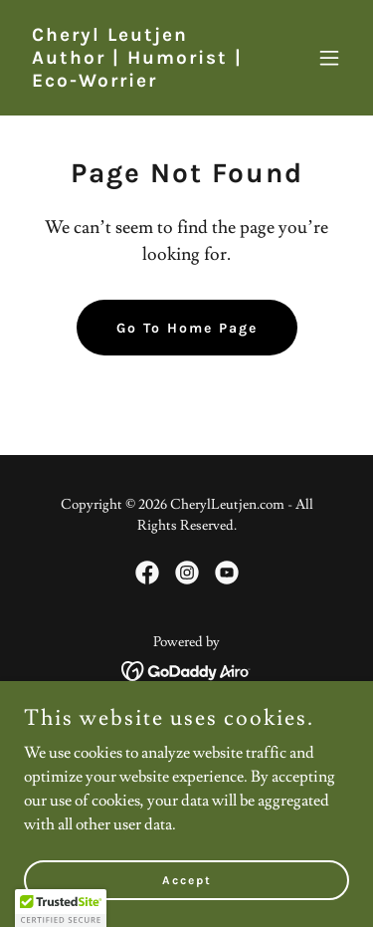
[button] (329, 58)
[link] (137, 82)
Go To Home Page (187, 328)
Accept (187, 879)
